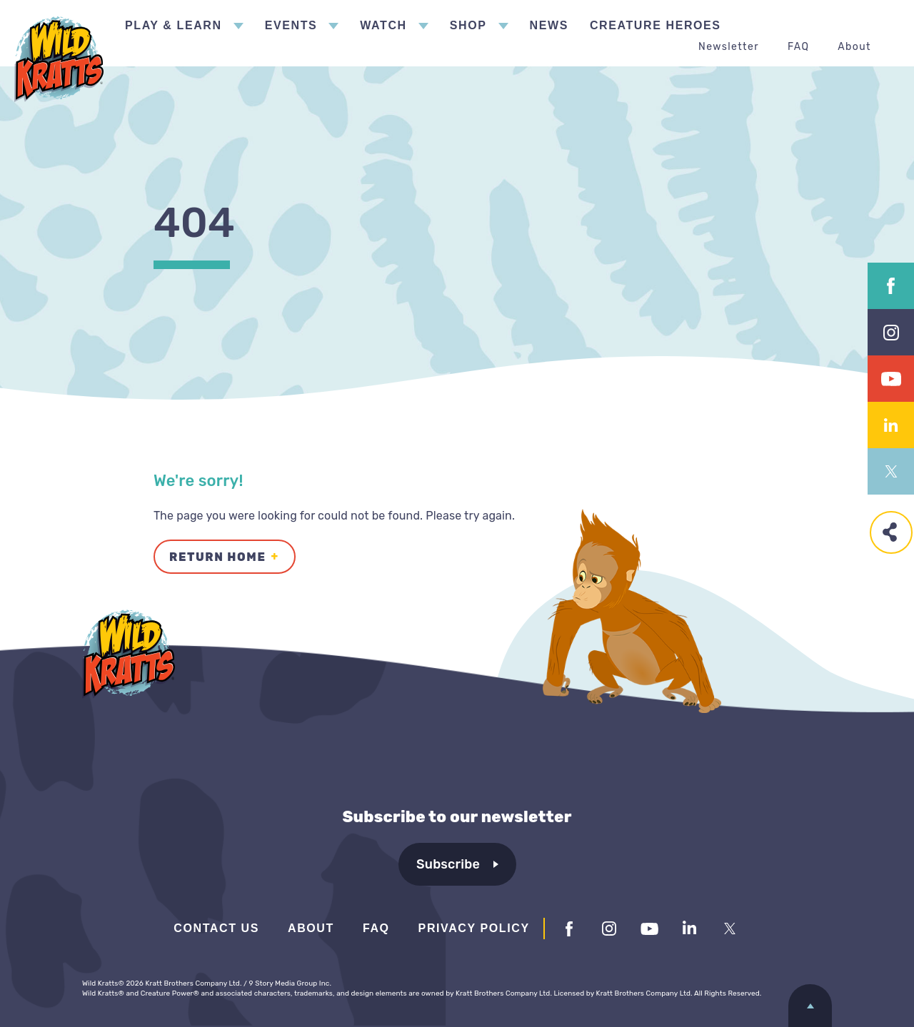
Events (291, 25)
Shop (468, 25)
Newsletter (728, 47)
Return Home (217, 557)
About (854, 47)
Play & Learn (173, 25)
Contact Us (216, 928)
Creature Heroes (655, 25)
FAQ (798, 47)
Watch (383, 25)
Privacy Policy (474, 928)
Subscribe (448, 864)
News (549, 25)
